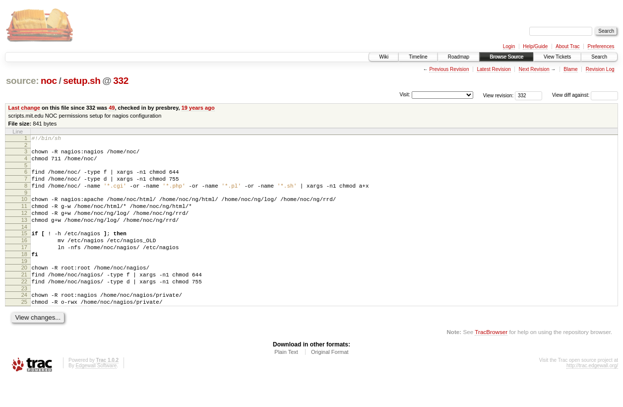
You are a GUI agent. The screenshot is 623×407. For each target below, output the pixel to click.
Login (509, 46)
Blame (570, 69)
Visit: (404, 94)
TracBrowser (491, 360)
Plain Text (286, 380)
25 (24, 329)
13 (24, 233)
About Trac (567, 46)
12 (24, 225)
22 (24, 305)
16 (24, 257)
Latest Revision (493, 69)
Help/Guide (535, 46)
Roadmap (458, 57)
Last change (24, 108)
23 (24, 314)
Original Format (330, 380)
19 (24, 282)
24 (24, 320)
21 (24, 297)
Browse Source (506, 57)
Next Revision (534, 69)
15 (24, 248)
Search (599, 57)
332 (120, 80)
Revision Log (600, 69)
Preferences (601, 46)
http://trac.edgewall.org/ (592, 394)
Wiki (383, 57)
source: (22, 80)
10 (24, 208)
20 (24, 288)
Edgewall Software (96, 394)
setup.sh (81, 80)
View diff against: (585, 95)
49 (112, 108)
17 (24, 265)
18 (24, 273)
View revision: (498, 95)
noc (49, 80)
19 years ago (198, 108)
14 (24, 242)
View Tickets (557, 57)
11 (24, 216)
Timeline (418, 57)
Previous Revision (449, 69)
